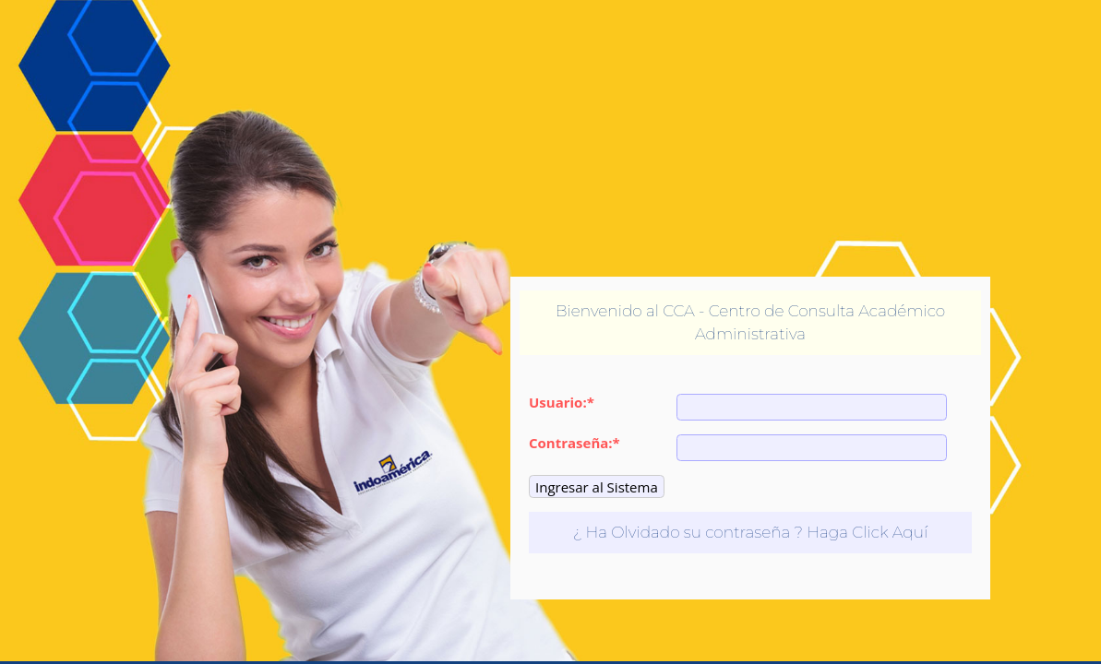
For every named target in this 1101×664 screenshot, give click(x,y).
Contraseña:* (574, 443)
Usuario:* (561, 402)
